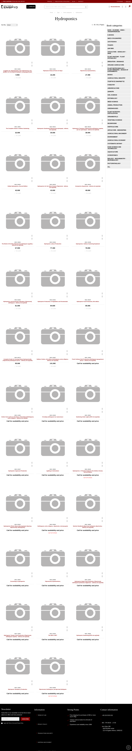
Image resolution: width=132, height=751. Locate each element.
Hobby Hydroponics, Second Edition (18, 186)
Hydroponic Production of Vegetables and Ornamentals (53, 301)
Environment (113, 137)
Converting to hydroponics (17, 581)
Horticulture (113, 126)
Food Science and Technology (114, 147)
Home (51, 12)
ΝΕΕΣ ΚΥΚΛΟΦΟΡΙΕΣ (114, 38)
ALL (109, 167)
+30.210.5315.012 (107, 715)
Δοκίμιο (111, 48)
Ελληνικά (120, 1)
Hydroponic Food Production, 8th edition (88, 301)
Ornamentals (113, 116)
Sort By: (3, 25)
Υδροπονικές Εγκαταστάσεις (88, 70)
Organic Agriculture (116, 65)
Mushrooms (112, 123)
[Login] (125, 6)
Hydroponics (79, 12)
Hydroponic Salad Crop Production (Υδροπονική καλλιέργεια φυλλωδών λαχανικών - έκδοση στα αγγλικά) (87, 582)
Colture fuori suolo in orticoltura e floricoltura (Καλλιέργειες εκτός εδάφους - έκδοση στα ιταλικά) (17, 417)
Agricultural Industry (116, 78)
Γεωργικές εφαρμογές (116, 81)
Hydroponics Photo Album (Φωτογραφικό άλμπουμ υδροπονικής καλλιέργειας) (17, 526)
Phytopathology (114, 163)
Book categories (67, 12)
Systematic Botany (115, 143)
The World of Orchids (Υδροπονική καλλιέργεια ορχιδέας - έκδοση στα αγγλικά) (17, 244)
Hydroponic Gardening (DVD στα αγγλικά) (87, 635)
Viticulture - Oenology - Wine (117, 52)
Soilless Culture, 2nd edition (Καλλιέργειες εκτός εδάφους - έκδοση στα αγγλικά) (53, 360)
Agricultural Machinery (117, 133)
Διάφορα (111, 91)
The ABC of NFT (52, 635)
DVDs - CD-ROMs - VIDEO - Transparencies (116, 30)
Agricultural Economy (117, 140)
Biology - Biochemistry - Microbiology (117, 159)
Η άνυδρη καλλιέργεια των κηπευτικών (52, 417)
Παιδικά (110, 45)
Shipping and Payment (45, 742)
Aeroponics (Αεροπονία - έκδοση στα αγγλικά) (87, 186)
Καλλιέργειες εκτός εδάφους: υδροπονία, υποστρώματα (53, 526)
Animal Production (115, 105)
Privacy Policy (20, 723)
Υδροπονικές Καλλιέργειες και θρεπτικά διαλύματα (52, 689)
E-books (111, 35)
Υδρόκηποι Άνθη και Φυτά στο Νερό (52, 70)
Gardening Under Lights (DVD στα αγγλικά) (88, 417)
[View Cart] (129, 6)
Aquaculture (113, 152)
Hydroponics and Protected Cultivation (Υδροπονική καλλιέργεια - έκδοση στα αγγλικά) (17, 302)
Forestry (111, 85)
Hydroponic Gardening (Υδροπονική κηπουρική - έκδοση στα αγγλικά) (52, 129)
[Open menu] (31, 7)
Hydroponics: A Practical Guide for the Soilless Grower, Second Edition (88, 471)
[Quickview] (32, 63)
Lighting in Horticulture (52, 471)
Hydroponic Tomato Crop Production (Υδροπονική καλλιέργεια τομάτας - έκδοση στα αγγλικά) (17, 636)
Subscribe (25, 719)
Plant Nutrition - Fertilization (114, 112)
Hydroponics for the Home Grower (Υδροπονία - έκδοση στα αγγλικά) (52, 187)
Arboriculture (113, 88)
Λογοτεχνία (112, 41)
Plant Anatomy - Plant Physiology (116, 57)
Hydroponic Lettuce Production (52, 243)
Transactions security (45, 733)
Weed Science (113, 101)
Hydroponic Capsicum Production (17, 471)
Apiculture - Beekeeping (117, 130)
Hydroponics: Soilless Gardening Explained (88, 243)
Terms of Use (12, 723)
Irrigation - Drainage (116, 61)
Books (110, 74)
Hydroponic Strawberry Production (17, 689)
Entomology (112, 98)
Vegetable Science (115, 120)
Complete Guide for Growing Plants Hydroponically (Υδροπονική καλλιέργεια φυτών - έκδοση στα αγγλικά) (17, 360)
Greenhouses (113, 108)
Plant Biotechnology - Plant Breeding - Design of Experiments (118, 70)
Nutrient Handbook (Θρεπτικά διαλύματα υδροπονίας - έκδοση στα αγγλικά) (88, 526)
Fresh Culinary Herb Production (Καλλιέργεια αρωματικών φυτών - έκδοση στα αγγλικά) (88, 360)
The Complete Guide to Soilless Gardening (17, 128)
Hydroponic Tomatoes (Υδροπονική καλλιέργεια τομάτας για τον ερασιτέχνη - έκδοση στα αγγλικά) (87, 129)
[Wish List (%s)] (122, 6)
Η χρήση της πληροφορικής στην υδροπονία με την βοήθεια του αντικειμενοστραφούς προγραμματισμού (17, 71)
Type (58, 12)
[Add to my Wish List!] (32, 66)
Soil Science (112, 95)
